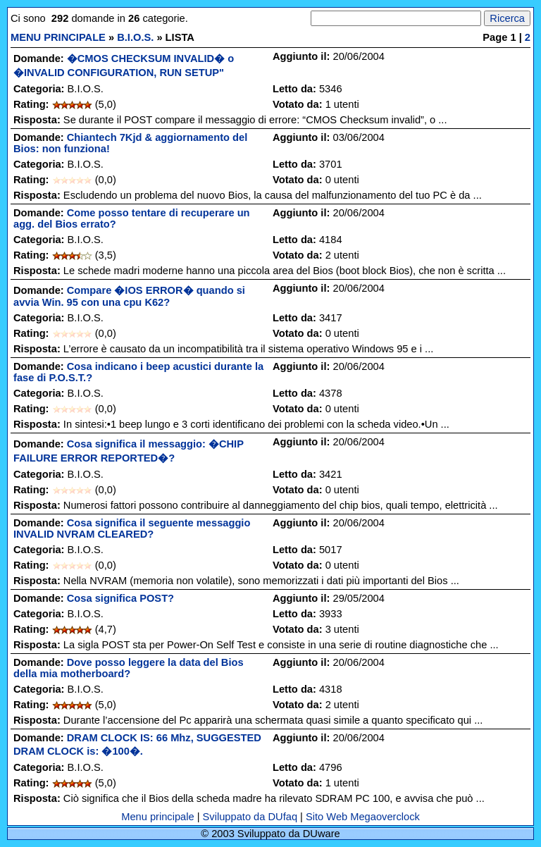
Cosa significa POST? (120, 598)
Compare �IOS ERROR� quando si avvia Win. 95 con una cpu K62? (129, 296)
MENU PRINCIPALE (58, 37)
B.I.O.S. (135, 37)
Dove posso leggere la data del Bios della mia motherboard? (128, 668)
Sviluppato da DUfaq (250, 816)
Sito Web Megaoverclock (363, 816)
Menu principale (157, 816)
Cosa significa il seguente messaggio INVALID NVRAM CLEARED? (131, 528)
